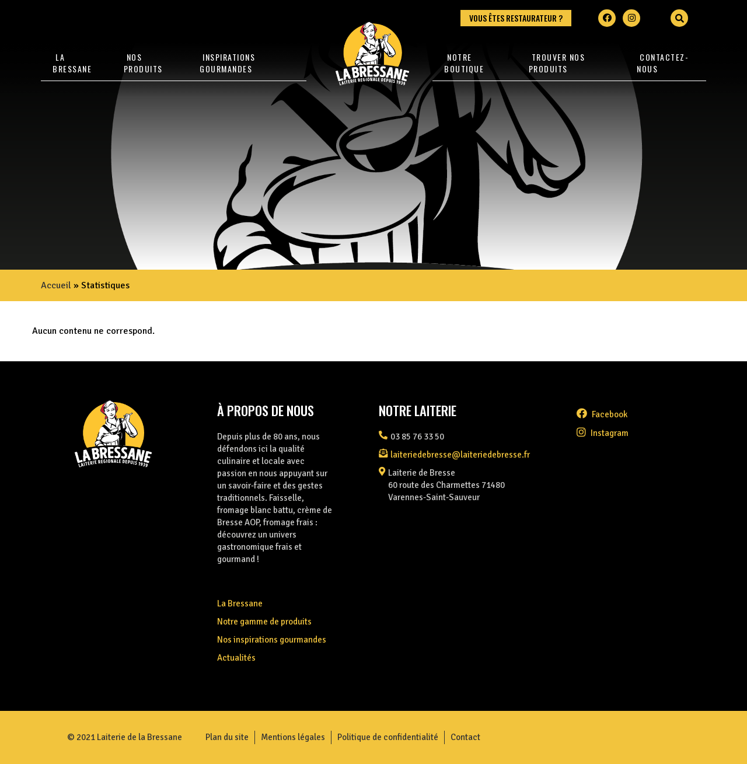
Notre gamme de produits (264, 621)
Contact (465, 737)
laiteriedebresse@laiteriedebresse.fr (460, 454)
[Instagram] (631, 18)
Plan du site (227, 737)
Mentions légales (293, 737)
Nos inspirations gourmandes (271, 639)
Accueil (56, 285)
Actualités (236, 658)
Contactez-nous (663, 63)
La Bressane (72, 63)
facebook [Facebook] (602, 414)
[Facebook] (607, 18)
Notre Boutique (464, 63)
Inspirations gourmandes (227, 63)
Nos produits (143, 63)
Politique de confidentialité (387, 737)
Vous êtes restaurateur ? (516, 18)
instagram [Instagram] (603, 433)
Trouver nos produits (557, 63)
